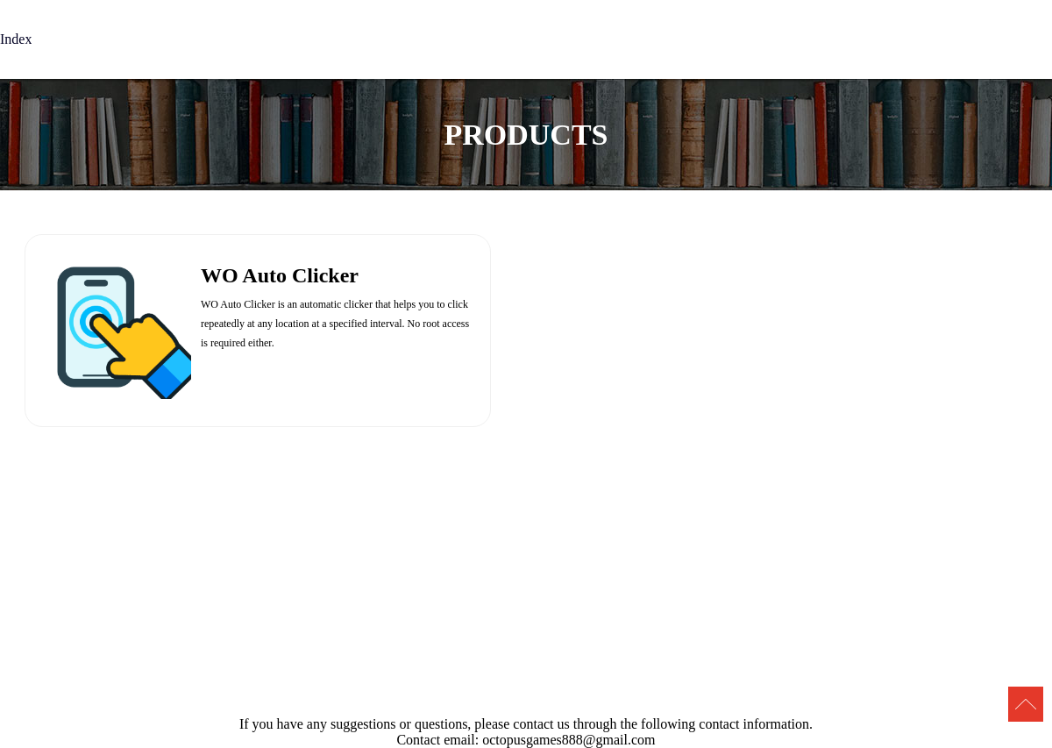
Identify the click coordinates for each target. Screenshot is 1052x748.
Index (16, 39)
